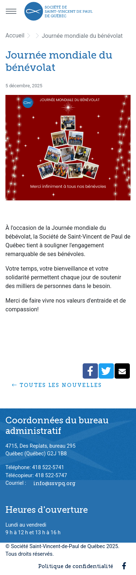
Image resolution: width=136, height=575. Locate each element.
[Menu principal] (10, 11)
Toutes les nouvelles (57, 385)
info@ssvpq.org (54, 483)
